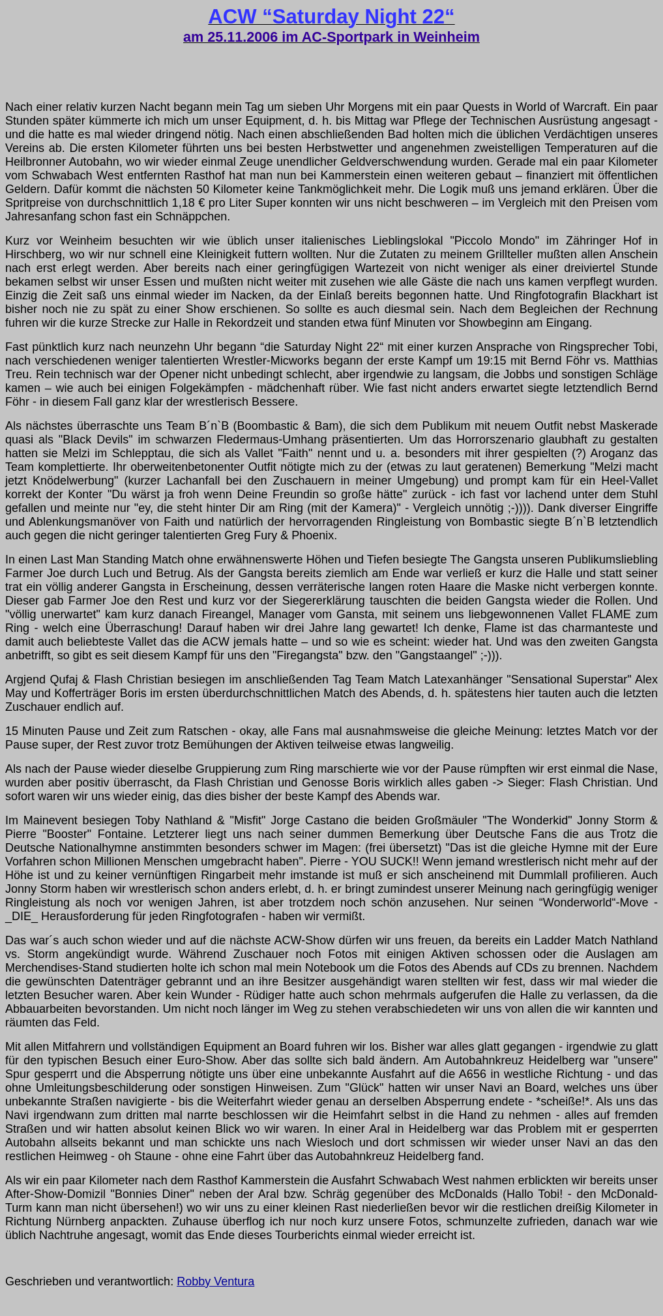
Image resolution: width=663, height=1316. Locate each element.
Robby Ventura (215, 1281)
